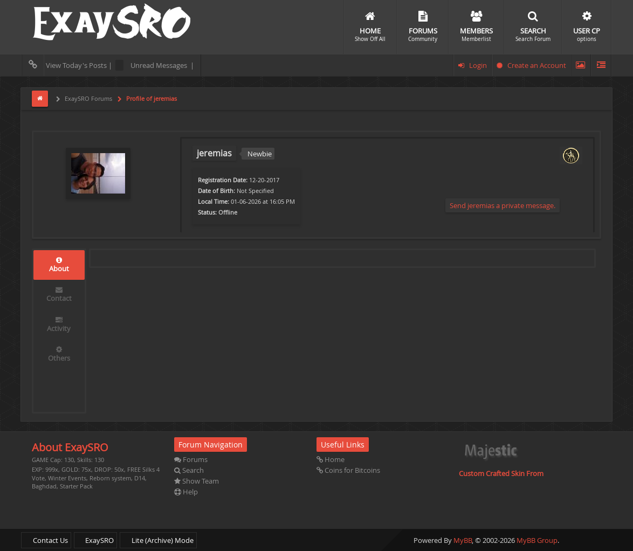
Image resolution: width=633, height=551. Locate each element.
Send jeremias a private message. (502, 205)
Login (472, 65)
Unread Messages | (154, 65)
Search (189, 470)
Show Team (196, 481)
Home (330, 459)
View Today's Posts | (68, 65)
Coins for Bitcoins (348, 470)
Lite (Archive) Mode (158, 540)
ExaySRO (95, 540)
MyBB (462, 540)
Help (186, 492)
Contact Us (46, 540)
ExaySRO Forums (87, 98)
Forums (191, 459)
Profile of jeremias (151, 98)
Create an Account (531, 65)
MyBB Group (537, 540)
